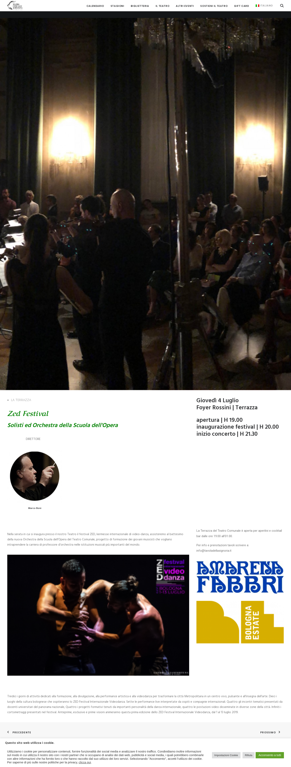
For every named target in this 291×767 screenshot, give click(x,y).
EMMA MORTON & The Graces (26, 519)
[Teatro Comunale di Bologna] (14, 5)
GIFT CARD (241, 6)
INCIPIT (225, 612)
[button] (282, 5)
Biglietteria (140, 6)
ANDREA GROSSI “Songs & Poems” (29, 612)
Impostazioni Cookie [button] (226, 755)
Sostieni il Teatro (214, 6)
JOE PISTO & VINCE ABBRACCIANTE (171, 519)
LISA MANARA (158, 612)
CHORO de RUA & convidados (97, 612)
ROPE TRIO (14, 706)
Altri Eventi (185, 6)
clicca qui (85, 762)
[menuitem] (95, 5)
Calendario (95, 6)
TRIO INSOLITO (229, 519)
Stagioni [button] (117, 6)
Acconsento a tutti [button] (269, 755)
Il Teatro (162, 6)
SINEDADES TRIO (88, 519)
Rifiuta (248, 755)
